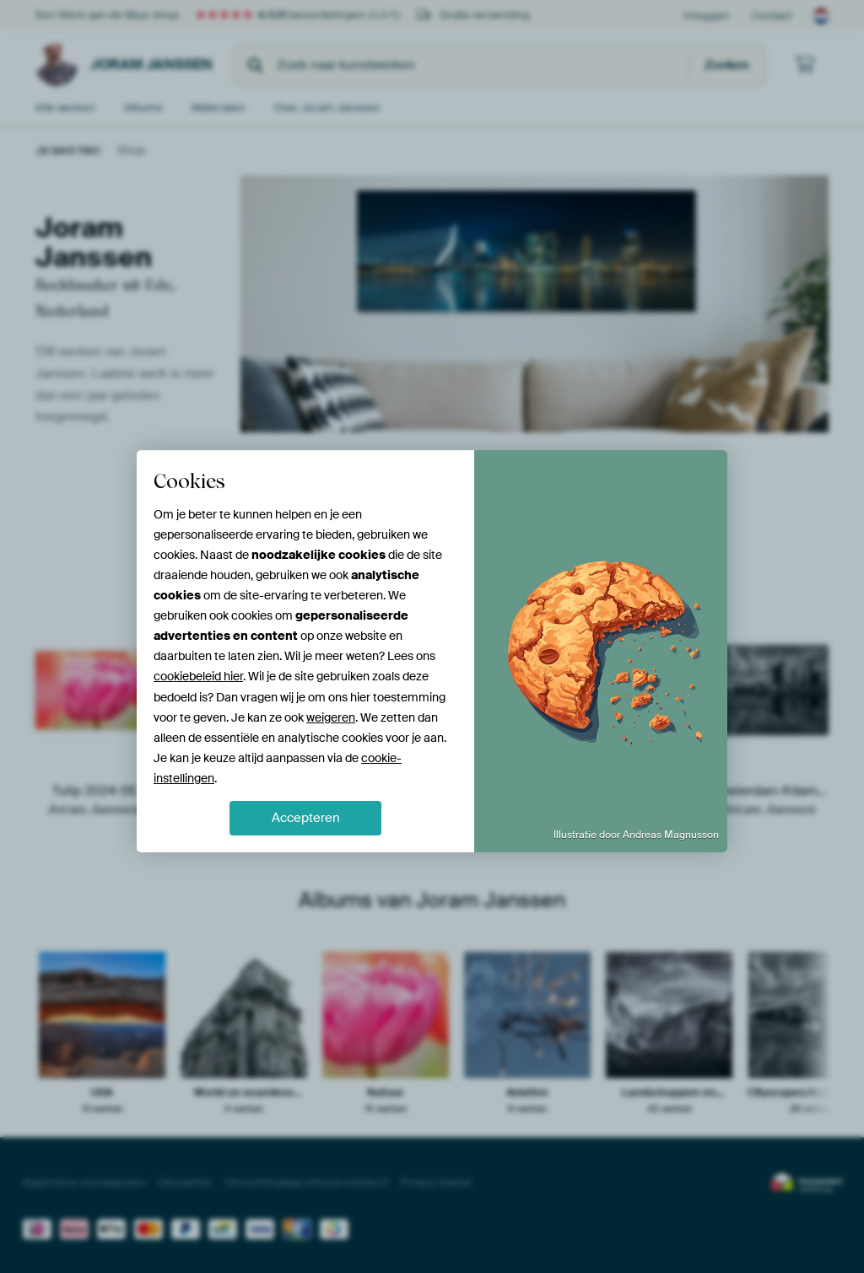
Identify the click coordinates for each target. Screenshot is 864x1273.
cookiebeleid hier (198, 676)
